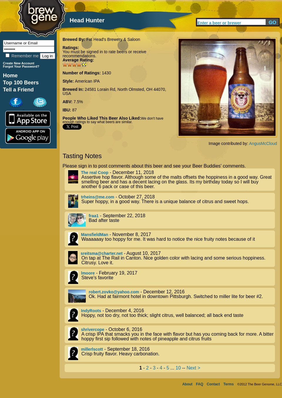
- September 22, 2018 (171, 220)
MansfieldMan (94, 234)
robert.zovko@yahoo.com (114, 292)
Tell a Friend (18, 90)
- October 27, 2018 (171, 201)
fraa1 (93, 215)
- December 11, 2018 (171, 179)
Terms (229, 384)
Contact (213, 384)
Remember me (22, 55)
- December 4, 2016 (171, 315)
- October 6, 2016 (171, 334)
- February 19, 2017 (171, 277)
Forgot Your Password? (21, 66)
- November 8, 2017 (171, 238)
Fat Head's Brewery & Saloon (113, 39)
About (187, 384)
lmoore (88, 273)
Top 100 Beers (21, 83)
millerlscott (92, 349)
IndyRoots (91, 310)
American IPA (87, 81)
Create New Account (18, 63)
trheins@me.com (97, 197)
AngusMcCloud (263, 143)
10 (178, 367)
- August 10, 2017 (171, 258)
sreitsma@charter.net (101, 253)
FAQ (199, 384)
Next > (193, 367)
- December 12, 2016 (171, 296)
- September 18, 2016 (171, 353)
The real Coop (94, 172)
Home (10, 75)
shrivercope (92, 329)
